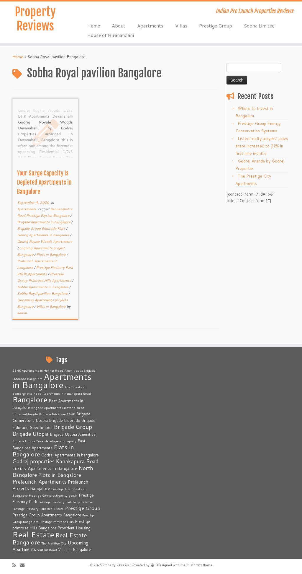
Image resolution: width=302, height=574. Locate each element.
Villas (181, 25)
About (118, 25)
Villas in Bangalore (51, 306)
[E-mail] (24, 565)
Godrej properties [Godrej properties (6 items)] (33, 461)
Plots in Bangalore (51, 254)
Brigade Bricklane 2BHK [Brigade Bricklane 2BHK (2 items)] (57, 414)
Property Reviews (35, 19)
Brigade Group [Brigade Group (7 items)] (73, 427)
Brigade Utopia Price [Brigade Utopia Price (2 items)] (28, 441)
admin (22, 313)
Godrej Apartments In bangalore (43, 235)
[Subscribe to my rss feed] (16, 565)
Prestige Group (215, 25)
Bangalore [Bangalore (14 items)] (29, 399)
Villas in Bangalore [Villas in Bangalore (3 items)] (74, 549)
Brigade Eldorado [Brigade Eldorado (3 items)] (64, 420)
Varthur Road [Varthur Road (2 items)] (47, 549)
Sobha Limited (259, 25)
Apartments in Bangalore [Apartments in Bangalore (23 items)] (51, 380)
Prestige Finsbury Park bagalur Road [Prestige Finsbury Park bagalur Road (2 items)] (65, 502)
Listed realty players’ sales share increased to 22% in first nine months (261, 146)
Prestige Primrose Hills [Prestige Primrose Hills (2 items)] (57, 521)
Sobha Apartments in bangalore (43, 287)
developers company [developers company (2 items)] (60, 441)
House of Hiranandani (110, 35)
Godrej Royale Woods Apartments (44, 241)
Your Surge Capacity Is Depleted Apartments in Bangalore (44, 182)
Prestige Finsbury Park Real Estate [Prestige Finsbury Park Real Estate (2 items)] (38, 508)
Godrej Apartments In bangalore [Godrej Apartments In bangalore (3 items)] (70, 455)
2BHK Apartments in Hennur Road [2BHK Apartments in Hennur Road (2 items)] (37, 370)
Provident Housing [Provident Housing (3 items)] (74, 528)
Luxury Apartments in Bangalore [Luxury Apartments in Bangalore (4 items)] (44, 468)
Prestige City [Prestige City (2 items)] (38, 495)
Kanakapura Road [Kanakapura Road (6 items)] (77, 461)
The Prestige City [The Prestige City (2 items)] (54, 543)
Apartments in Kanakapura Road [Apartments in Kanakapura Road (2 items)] (66, 393)
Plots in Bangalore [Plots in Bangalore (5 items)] (59, 474)
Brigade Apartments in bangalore (44, 222)
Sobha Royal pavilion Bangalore (42, 293)
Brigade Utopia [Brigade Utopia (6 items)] (30, 434)
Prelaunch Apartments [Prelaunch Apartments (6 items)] (39, 481)
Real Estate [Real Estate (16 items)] (33, 534)
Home (93, 25)
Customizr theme (199, 565)
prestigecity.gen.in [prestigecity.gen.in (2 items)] (63, 495)
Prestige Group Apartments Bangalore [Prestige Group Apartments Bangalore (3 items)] (46, 515)
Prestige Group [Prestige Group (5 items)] (82, 508)
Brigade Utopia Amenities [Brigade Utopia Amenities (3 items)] (73, 434)
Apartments (150, 25)
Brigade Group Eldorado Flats (41, 228)
